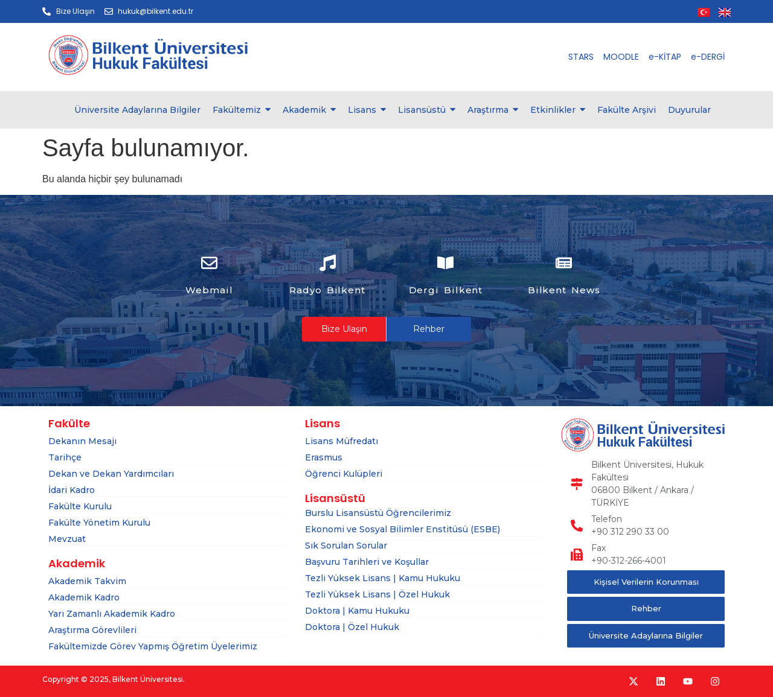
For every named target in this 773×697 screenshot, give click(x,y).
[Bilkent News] (564, 264)
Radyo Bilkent (327, 290)
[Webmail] (209, 264)
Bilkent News (564, 290)
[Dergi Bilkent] (445, 264)
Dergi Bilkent (446, 290)
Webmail (209, 290)
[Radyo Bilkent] (327, 264)
